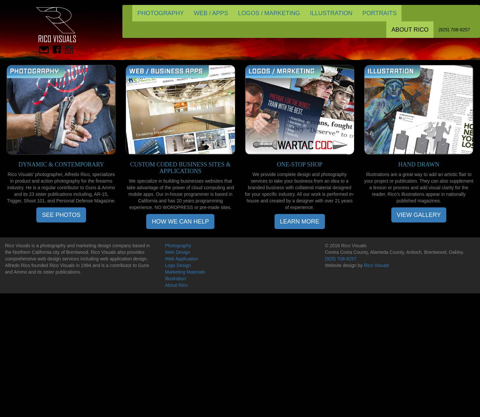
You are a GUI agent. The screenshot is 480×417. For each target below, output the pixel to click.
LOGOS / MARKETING (269, 13)
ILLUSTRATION (331, 13)
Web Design (177, 252)
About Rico (176, 285)
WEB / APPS (211, 13)
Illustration (175, 278)
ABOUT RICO (410, 29)
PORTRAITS (380, 13)
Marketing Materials (185, 272)
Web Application (181, 258)
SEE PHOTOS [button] (61, 215)
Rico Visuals (376, 265)
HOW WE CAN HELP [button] (180, 221)
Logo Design (178, 265)
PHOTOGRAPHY (160, 13)
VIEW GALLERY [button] (419, 215)
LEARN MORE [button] (299, 221)
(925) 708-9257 (454, 29)
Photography (178, 245)
